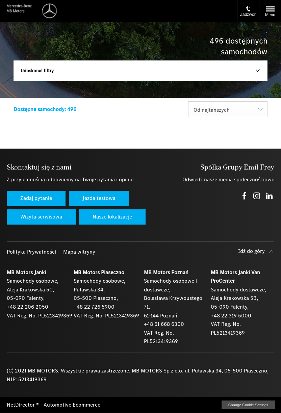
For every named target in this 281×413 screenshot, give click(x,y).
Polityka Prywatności (31, 251)
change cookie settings (248, 405)
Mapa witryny (79, 251)
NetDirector (21, 404)
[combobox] (227, 109)
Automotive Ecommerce (72, 404)
